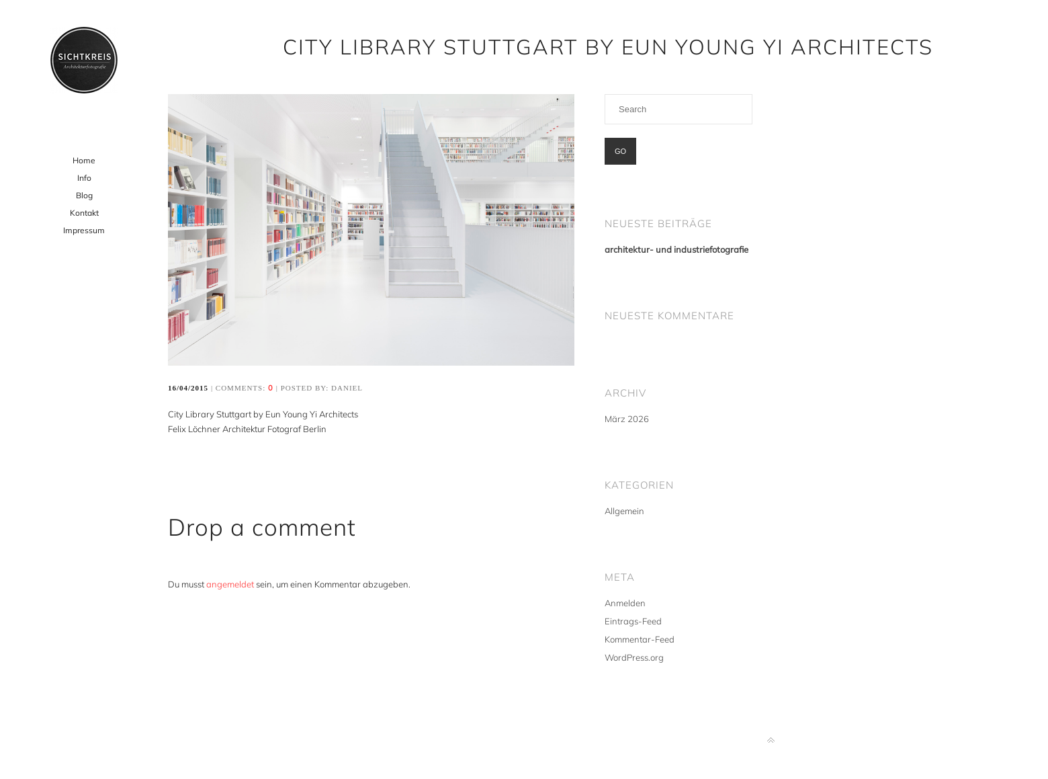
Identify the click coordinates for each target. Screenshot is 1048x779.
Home (84, 160)
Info (84, 178)
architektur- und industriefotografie (676, 249)
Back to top (770, 740)
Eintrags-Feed (633, 621)
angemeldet (230, 584)
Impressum (84, 230)
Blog (84, 195)
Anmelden (625, 603)
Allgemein (624, 510)
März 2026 (627, 418)
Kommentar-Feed (639, 639)
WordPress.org (634, 657)
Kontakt (84, 213)
